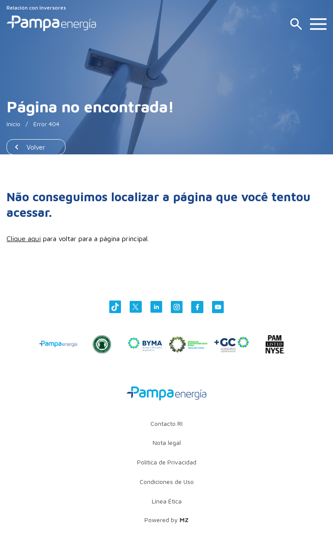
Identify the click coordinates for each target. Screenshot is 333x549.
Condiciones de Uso (167, 481)
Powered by (166, 519)
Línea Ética (167, 501)
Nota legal (167, 442)
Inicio (13, 123)
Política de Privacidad (166, 462)
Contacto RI (166, 423)
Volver (36, 147)
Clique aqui (24, 238)
